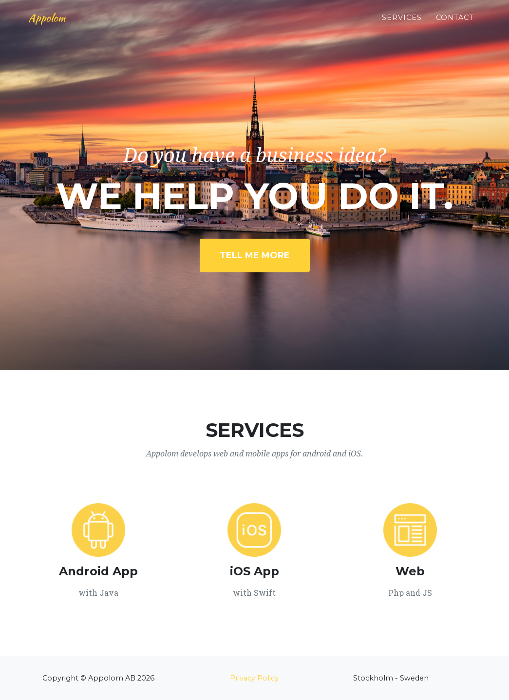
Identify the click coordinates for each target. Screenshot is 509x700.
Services (402, 24)
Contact (455, 24)
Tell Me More (255, 255)
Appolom (52, 25)
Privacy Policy (254, 678)
